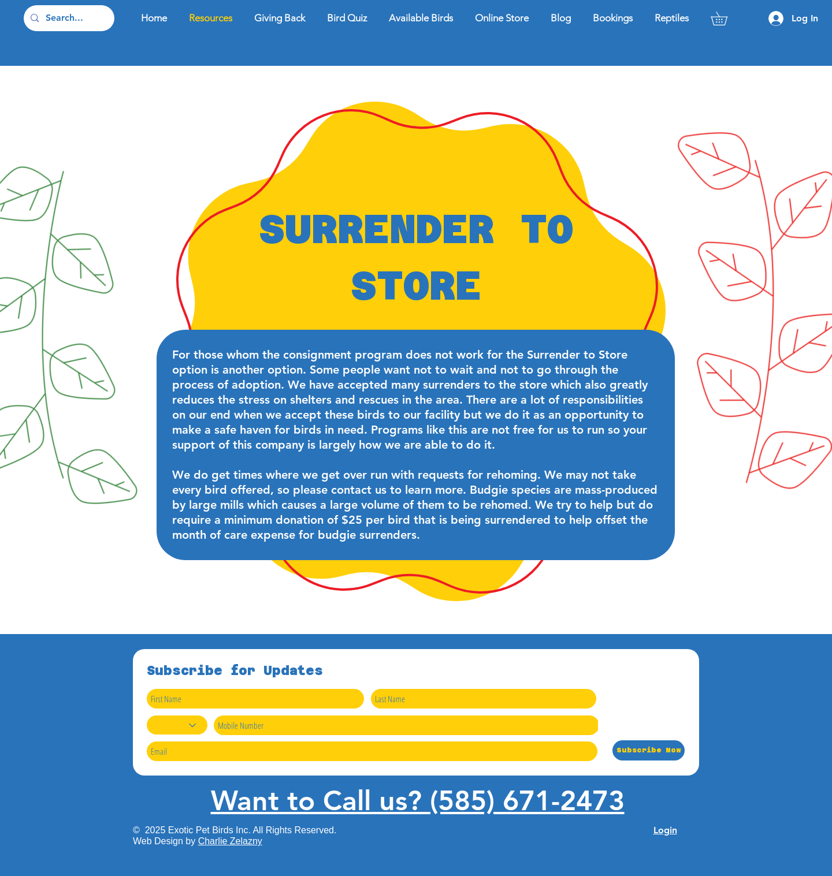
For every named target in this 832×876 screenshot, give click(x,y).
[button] (726, 18)
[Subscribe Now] (648, 750)
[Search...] (68, 18)
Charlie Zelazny (230, 841)
